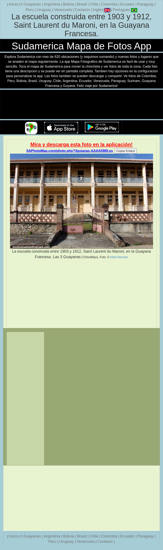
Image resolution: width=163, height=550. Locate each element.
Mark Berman (119, 257)
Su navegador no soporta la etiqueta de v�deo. (81, 104)
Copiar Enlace (125, 151)
